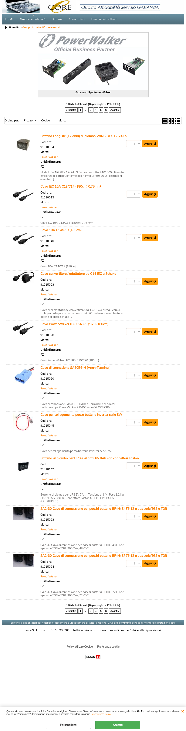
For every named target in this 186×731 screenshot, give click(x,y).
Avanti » (114, 110)
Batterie (57, 19)
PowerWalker (49, 157)
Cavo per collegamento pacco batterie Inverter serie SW (81, 415)
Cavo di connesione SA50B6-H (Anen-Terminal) (75, 368)
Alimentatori (77, 19)
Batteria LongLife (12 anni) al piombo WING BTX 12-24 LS (83, 136)
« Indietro (71, 110)
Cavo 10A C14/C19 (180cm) (61, 230)
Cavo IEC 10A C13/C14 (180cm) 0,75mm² (70, 187)
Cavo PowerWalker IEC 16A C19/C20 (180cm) (74, 324)
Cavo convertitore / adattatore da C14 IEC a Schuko (78, 274)
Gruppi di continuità (32, 19)
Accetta (118, 725)
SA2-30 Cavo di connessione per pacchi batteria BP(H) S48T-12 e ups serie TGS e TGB (103, 509)
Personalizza (68, 725)
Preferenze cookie (108, 647)
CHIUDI (182, 711)
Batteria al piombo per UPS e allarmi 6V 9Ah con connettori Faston (89, 459)
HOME (9, 19)
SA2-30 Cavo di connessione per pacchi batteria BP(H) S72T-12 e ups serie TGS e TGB (103, 556)
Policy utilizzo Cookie (101, 714)
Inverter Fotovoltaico (104, 19)
